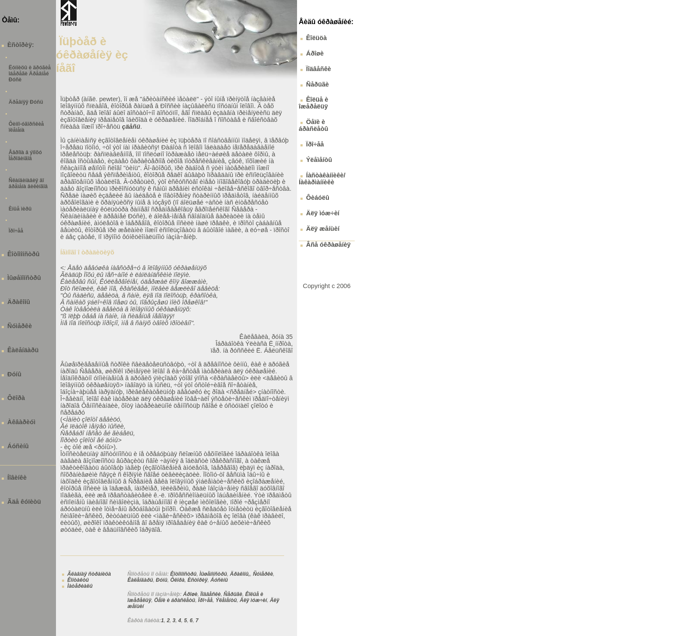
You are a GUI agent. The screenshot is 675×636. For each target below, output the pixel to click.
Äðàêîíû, (240, 574)
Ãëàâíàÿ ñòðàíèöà (89, 574)
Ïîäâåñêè (210, 594)
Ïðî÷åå (16, 231)
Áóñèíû (18, 446)
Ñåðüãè (232, 594)
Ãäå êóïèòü (24, 501)
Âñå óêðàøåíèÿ (328, 244)
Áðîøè (190, 594)
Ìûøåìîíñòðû (24, 277)
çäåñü (131, 126)
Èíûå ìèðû (20, 209)
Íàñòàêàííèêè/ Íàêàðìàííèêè (322, 179)
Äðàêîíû (18, 301)
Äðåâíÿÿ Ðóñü (26, 102)
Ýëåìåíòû (226, 600)
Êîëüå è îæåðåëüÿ (313, 103)
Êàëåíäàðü (23, 350)
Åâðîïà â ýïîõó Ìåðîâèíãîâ (25, 155)
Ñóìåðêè (19, 326)
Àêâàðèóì (21, 422)
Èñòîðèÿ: (20, 44)
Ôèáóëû (317, 197)
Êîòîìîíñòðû (23, 254)
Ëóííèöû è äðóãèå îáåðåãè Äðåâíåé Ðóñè (30, 74)
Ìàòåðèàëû (80, 586)
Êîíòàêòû (78, 580)
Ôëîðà (16, 397)
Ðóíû (14, 374)
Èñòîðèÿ (197, 580)
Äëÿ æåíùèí (322, 228)
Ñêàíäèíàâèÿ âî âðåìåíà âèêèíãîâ (28, 183)
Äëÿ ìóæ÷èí (253, 600)
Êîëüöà (316, 37)
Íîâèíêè (17, 477)
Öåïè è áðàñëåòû (174, 600)
